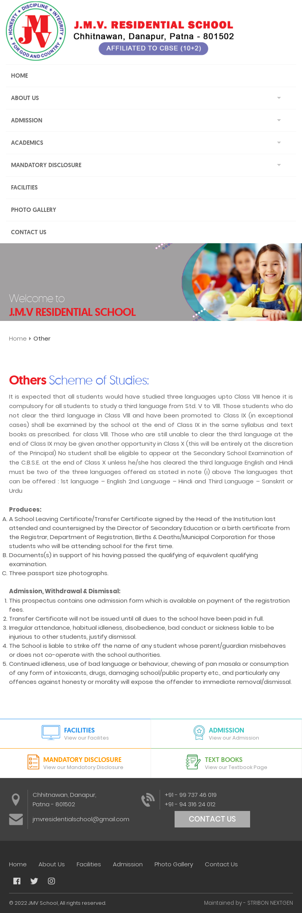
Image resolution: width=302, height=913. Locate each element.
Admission (26, 120)
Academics (27, 143)
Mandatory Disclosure (46, 165)
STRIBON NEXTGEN (270, 903)
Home (19, 76)
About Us (25, 98)
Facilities (24, 187)
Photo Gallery (33, 210)
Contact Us (28, 232)
